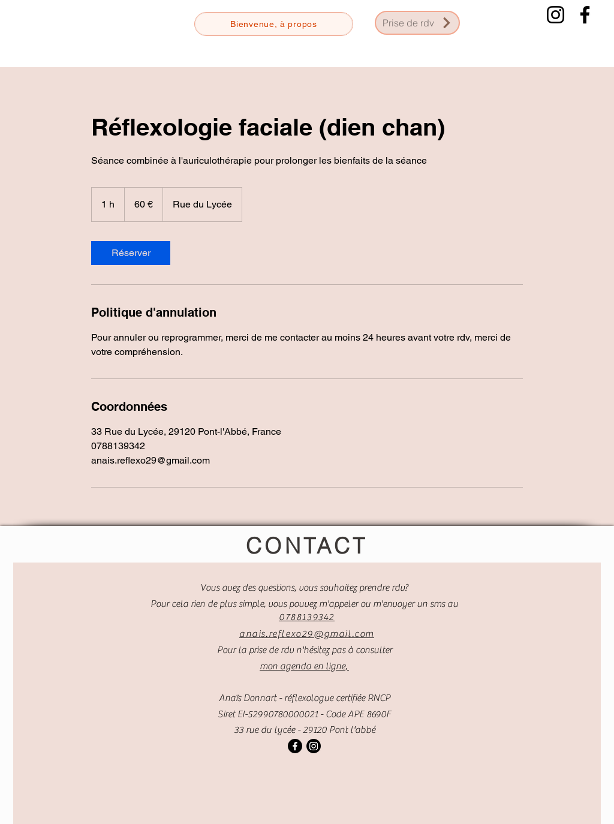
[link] (130, 253)
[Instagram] (555, 14)
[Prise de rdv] (417, 23)
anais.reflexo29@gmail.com (306, 633)
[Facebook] (585, 14)
